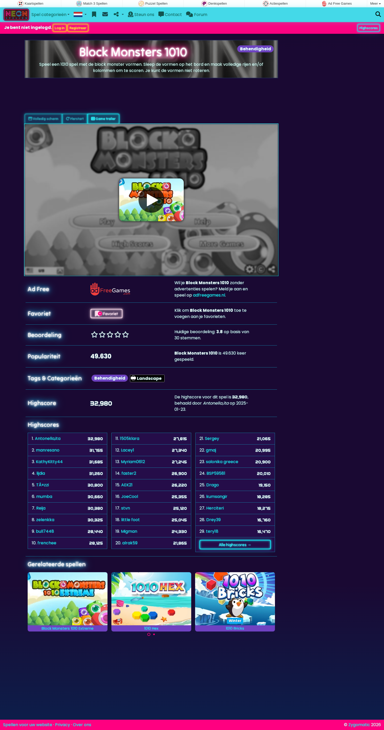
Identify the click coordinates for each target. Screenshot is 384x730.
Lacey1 (127, 450)
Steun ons (141, 15)
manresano (47, 450)
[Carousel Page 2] (154, 634)
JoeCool (129, 496)
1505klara (129, 438)
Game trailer (103, 118)
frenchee (46, 543)
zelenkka (45, 520)
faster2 (128, 473)
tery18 (212, 531)
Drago (212, 485)
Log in (60, 28)
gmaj (211, 450)
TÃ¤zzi (42, 485)
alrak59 (129, 543)
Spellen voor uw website (27, 725)
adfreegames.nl (209, 295)
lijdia (40, 473)
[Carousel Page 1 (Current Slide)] (148, 634)
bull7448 (45, 531)
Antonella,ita (47, 438)
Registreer (78, 28)
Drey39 (213, 520)
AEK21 (127, 485)
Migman (129, 531)
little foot (130, 520)
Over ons (82, 725)
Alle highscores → (235, 544)
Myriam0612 (133, 462)
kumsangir (216, 496)
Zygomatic (359, 725)
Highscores (368, 28)
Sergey (212, 438)
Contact (170, 15)
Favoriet (106, 313)
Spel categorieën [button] (49, 15)
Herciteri (215, 508)
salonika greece (222, 462)
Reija (40, 508)
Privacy (62, 725)
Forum (196, 15)
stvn (125, 508)
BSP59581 (215, 473)
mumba (44, 496)
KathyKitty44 (49, 462)
